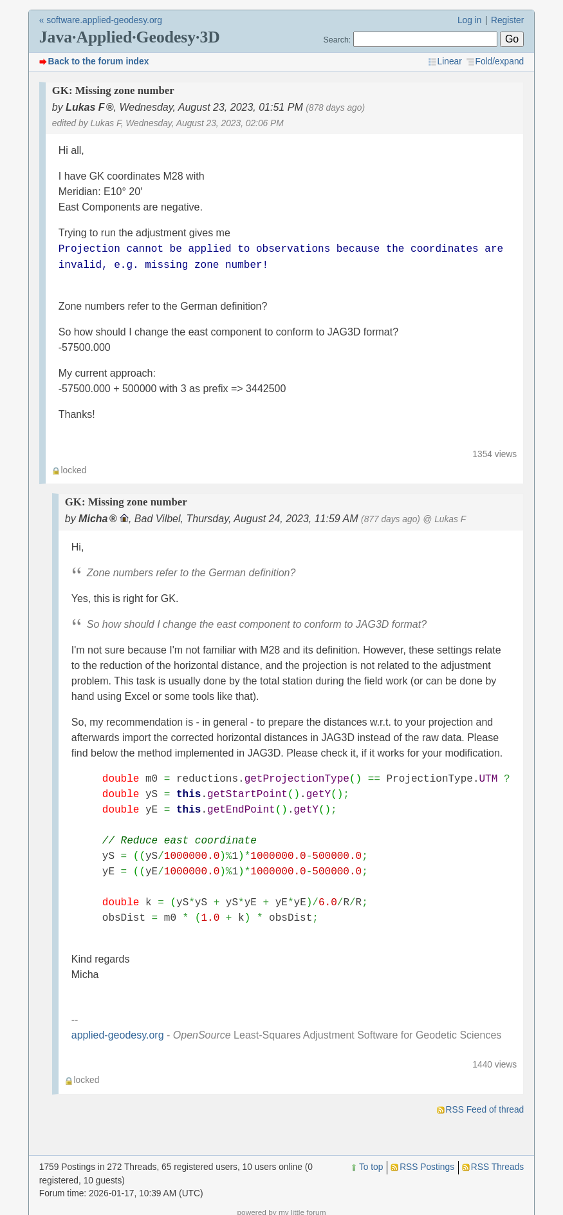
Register (507, 20)
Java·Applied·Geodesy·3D (129, 37)
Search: (337, 39)
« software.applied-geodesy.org (100, 20)
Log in (469, 20)
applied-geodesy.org (117, 1035)
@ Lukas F (444, 519)
